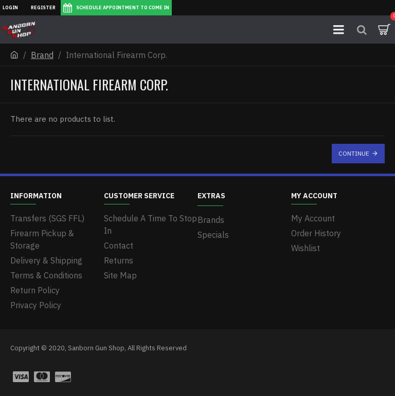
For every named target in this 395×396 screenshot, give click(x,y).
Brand (42, 55)
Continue (353, 153)
